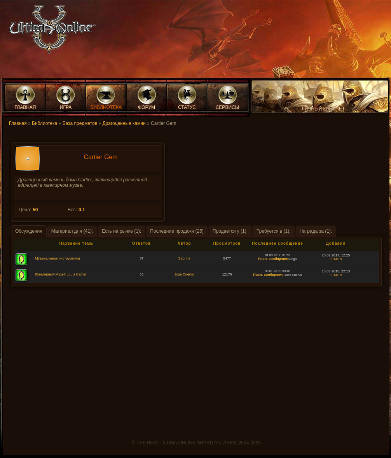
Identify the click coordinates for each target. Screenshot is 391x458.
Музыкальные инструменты (57, 258)
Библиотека (44, 123)
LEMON (336, 259)
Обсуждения (28, 231)
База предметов (80, 123)
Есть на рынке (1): (121, 231)
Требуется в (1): (274, 231)
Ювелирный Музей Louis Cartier (60, 274)
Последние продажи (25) (177, 231)
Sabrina (184, 258)
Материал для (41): (72, 231)
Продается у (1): (230, 231)
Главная (18, 123)
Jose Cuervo (184, 274)
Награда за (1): (316, 231)
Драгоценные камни (123, 123)
